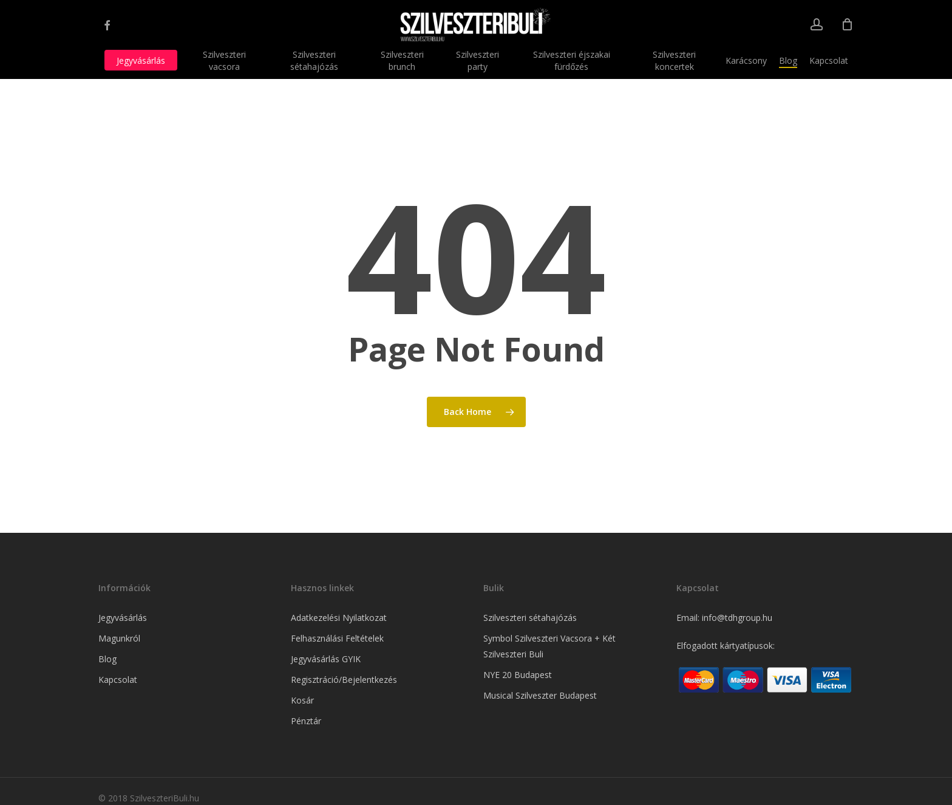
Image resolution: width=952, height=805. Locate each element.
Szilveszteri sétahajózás (530, 617)
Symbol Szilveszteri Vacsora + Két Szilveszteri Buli (549, 646)
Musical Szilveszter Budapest (540, 695)
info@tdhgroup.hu (737, 617)
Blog (107, 659)
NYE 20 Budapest (517, 674)
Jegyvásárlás (122, 617)
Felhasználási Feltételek (337, 638)
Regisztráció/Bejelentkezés (344, 679)
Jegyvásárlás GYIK (326, 659)
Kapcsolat (117, 679)
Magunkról (119, 638)
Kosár (302, 700)
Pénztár (306, 721)
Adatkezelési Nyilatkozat (339, 617)
